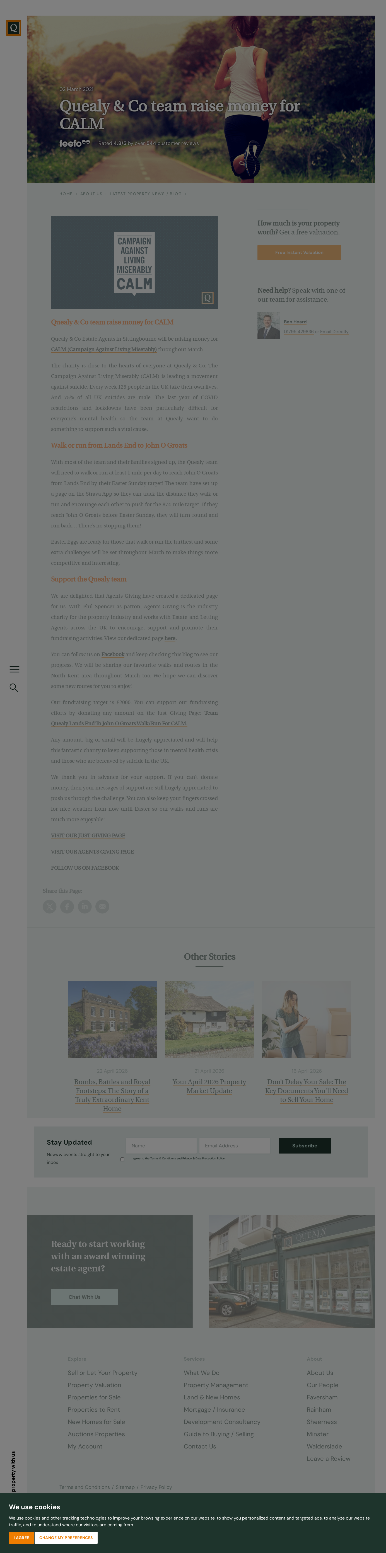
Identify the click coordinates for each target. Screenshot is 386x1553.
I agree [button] (21, 1537)
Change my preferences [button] (66, 1537)
